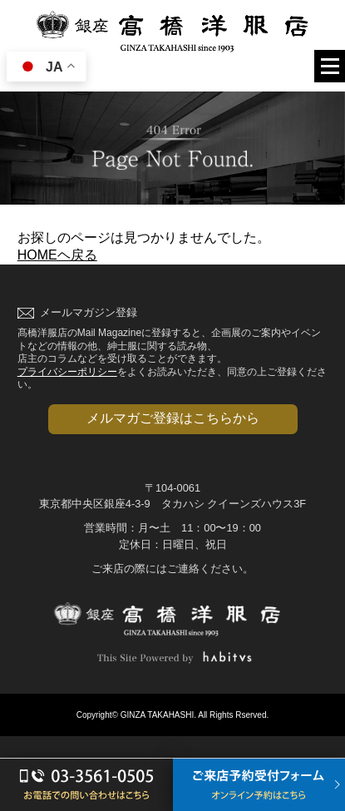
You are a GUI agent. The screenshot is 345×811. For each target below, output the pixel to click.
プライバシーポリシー (67, 372)
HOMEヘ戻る (57, 255)
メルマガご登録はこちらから (172, 418)
